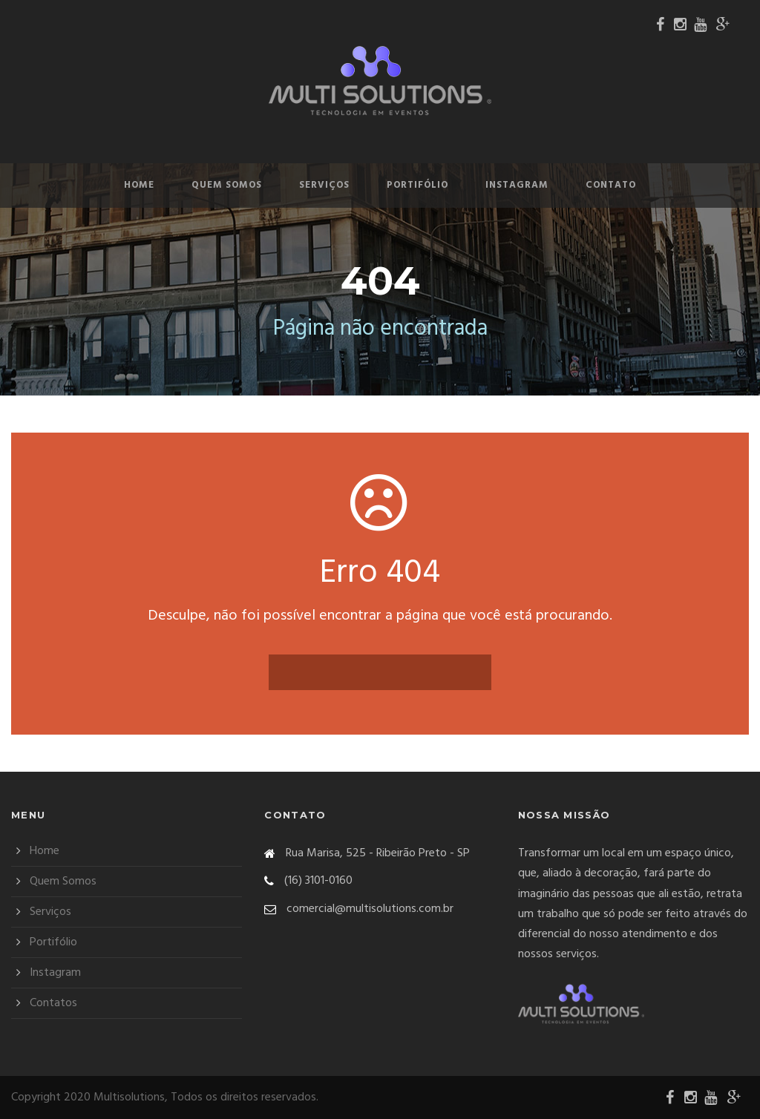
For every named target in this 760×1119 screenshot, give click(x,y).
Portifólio (417, 185)
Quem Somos (226, 185)
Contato (611, 185)
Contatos (53, 1003)
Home (139, 185)
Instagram (516, 185)
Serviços (324, 185)
